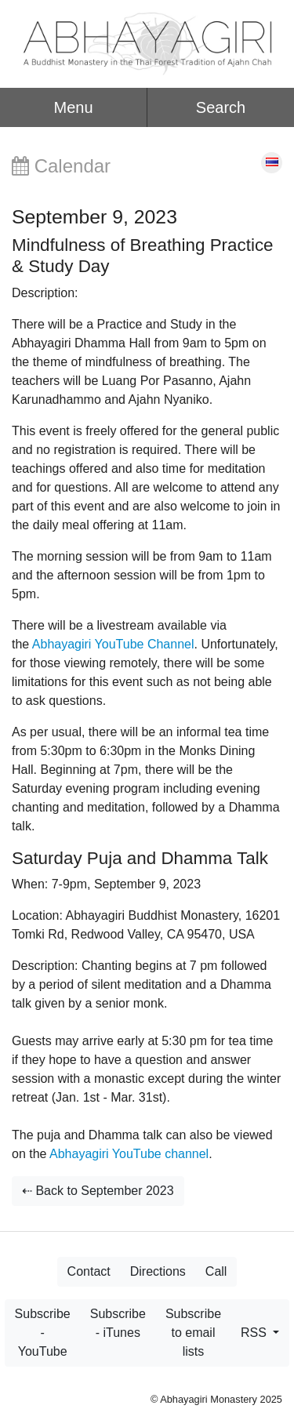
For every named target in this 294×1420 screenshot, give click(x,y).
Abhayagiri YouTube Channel (113, 644)
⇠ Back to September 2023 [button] (98, 1190)
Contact (89, 1271)
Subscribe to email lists (193, 1332)
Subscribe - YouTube (43, 1332)
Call (216, 1271)
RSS (255, 1332)
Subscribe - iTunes (118, 1323)
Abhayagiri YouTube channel (129, 1153)
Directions (158, 1271)
